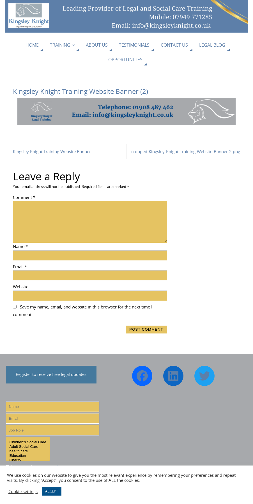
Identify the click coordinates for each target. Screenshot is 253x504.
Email (20, 266)
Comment (24, 197)
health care (28, 451)
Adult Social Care (28, 446)
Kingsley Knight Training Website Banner (52, 151)
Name (20, 246)
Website (20, 286)
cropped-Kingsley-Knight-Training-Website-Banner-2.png (185, 151)
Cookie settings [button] (23, 491)
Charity (28, 460)
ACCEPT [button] (51, 491)
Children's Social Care (28, 442)
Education (28, 455)
